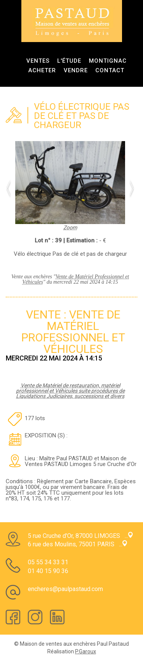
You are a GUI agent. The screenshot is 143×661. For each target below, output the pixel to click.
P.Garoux (85, 651)
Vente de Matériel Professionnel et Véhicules (75, 279)
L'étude (69, 60)
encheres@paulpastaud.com (65, 589)
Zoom (70, 225)
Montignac (108, 60)
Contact (109, 70)
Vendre (76, 70)
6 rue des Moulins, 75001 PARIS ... (77, 544)
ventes (38, 60)
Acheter (42, 70)
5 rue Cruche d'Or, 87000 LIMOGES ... (80, 535)
